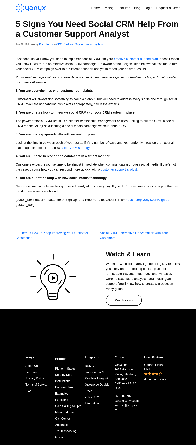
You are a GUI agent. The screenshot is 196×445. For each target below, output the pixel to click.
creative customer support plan (136, 59)
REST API (91, 365)
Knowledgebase (95, 44)
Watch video (124, 300)
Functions (61, 400)
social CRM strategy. (75, 148)
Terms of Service (36, 384)
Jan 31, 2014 (23, 44)
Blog (28, 391)
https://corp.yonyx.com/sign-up (147, 200)
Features (31, 372)
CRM (59, 44)
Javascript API (94, 372)
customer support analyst (119, 169)
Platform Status (65, 368)
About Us (31, 365)
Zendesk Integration (98, 378)
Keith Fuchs (46, 44)
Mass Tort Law (64, 412)
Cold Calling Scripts (68, 406)
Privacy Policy (34, 378)
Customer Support (74, 44)
